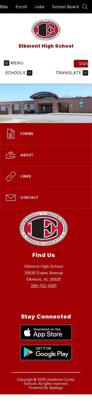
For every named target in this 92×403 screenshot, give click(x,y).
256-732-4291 (44, 285)
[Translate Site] (71, 73)
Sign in (83, 63)
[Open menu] (14, 63)
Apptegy (56, 388)
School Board (65, 6)
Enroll (21, 6)
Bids (4, 6)
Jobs (39, 6)
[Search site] (85, 7)
